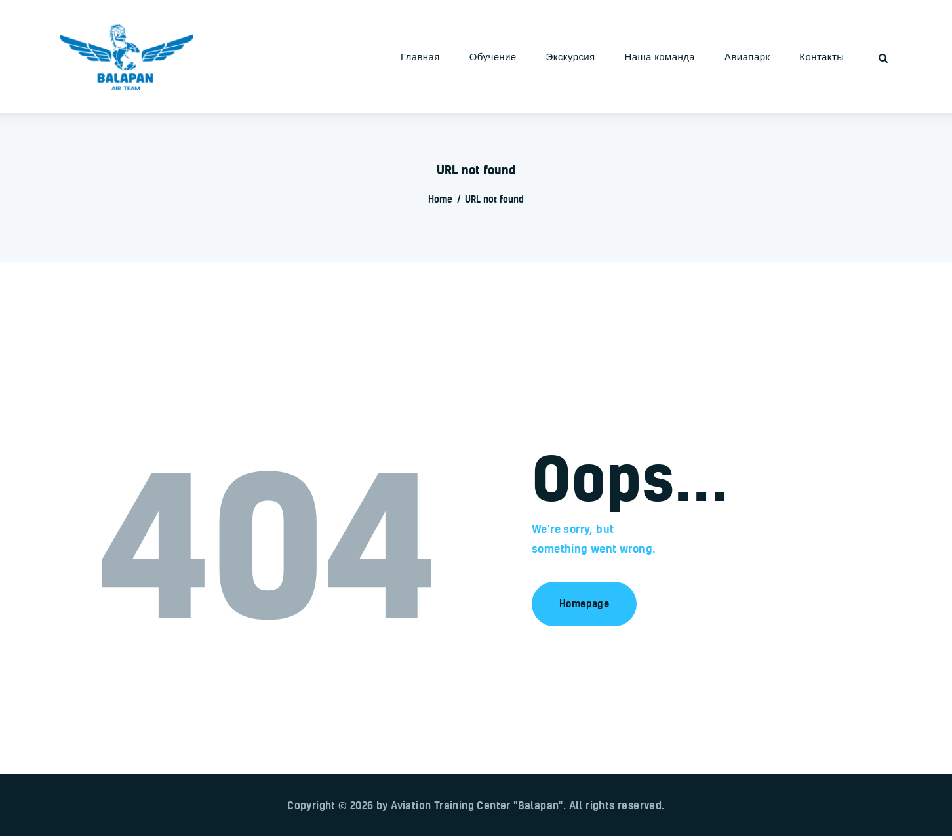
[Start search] (883, 58)
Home (440, 199)
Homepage (584, 603)
